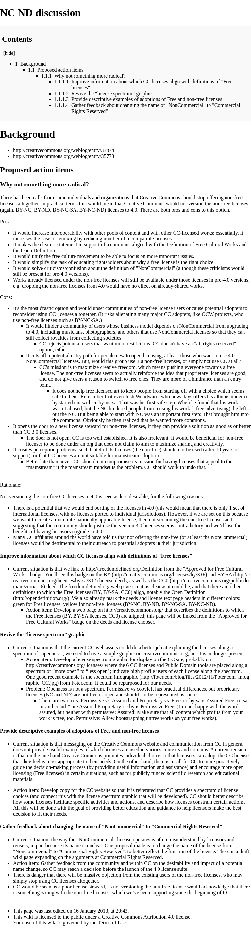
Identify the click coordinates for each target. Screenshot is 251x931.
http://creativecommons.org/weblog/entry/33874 (63, 150)
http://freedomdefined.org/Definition (124, 568)
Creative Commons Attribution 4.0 (138, 917)
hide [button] (9, 53)
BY (107, 574)
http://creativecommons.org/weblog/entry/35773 (63, 156)
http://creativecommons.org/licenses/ (64, 665)
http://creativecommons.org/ (133, 610)
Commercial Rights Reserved (131, 857)
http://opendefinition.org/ (41, 598)
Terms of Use (112, 922)
